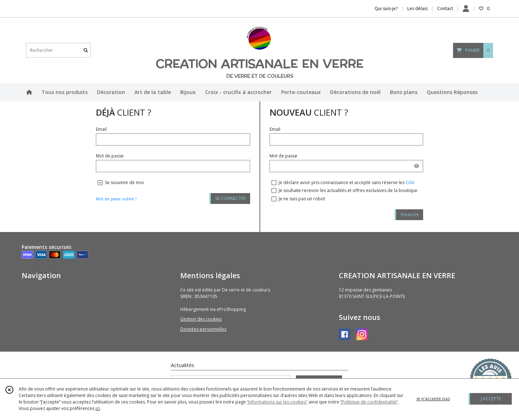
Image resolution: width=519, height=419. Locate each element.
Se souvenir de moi (124, 182)
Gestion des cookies (201, 319)
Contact (445, 8)
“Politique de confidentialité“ (369, 402)
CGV (409, 182)
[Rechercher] (85, 50)
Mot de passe (110, 156)
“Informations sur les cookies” (277, 402)
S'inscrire (409, 214)
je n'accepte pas (433, 399)
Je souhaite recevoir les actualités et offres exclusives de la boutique (348, 190)
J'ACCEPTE (491, 399)
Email (101, 129)
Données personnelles (203, 329)
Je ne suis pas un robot (302, 199)
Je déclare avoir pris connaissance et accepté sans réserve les (346, 182)
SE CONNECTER (230, 198)
